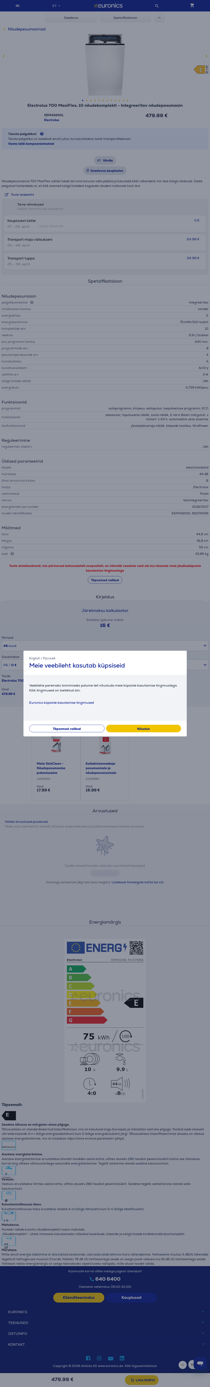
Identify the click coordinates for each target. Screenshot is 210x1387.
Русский (49, 658)
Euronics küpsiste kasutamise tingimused (61, 702)
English (34, 658)
